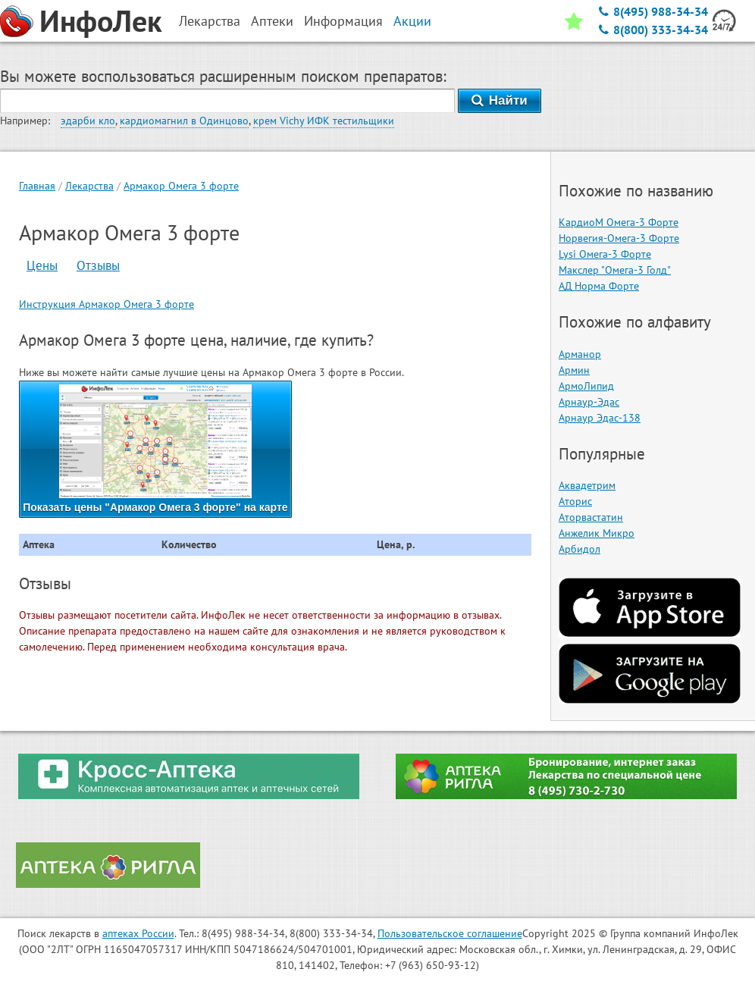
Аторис (575, 501)
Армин (574, 370)
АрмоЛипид (586, 386)
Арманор (580, 354)
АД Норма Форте (599, 286)
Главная (37, 186)
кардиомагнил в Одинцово (184, 120)
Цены (42, 265)
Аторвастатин (591, 517)
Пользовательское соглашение (450, 933)
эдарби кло (88, 120)
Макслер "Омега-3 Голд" (615, 270)
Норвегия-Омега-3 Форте (619, 238)
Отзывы (98, 265)
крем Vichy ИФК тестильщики (323, 120)
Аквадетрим (587, 485)
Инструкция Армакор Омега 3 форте (106, 304)
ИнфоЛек (100, 20)
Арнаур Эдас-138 (600, 418)
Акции (412, 21)
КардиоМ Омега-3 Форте (618, 222)
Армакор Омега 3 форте (181, 186)
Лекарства (89, 186)
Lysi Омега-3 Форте (605, 254)
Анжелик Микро (596, 533)
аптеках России (138, 933)
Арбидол (579, 549)
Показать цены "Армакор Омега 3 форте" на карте (155, 448)
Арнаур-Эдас (589, 402)
